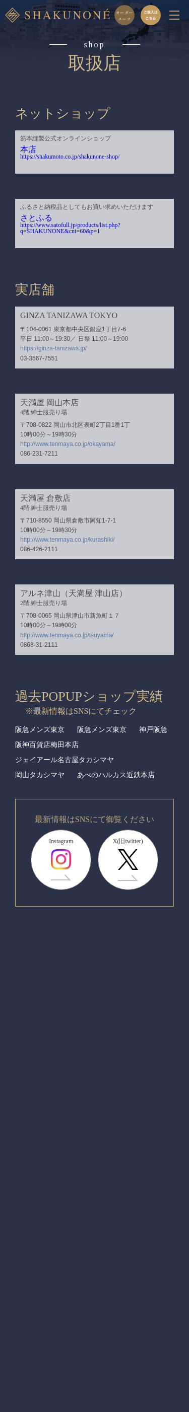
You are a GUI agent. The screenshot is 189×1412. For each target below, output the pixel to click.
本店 (28, 149)
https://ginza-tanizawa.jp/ (53, 348)
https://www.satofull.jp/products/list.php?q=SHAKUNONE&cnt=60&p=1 (70, 228)
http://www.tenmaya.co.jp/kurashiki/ (67, 539)
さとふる (36, 217)
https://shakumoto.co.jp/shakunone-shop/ (69, 156)
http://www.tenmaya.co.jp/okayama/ (67, 444)
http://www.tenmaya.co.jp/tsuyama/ (66, 635)
